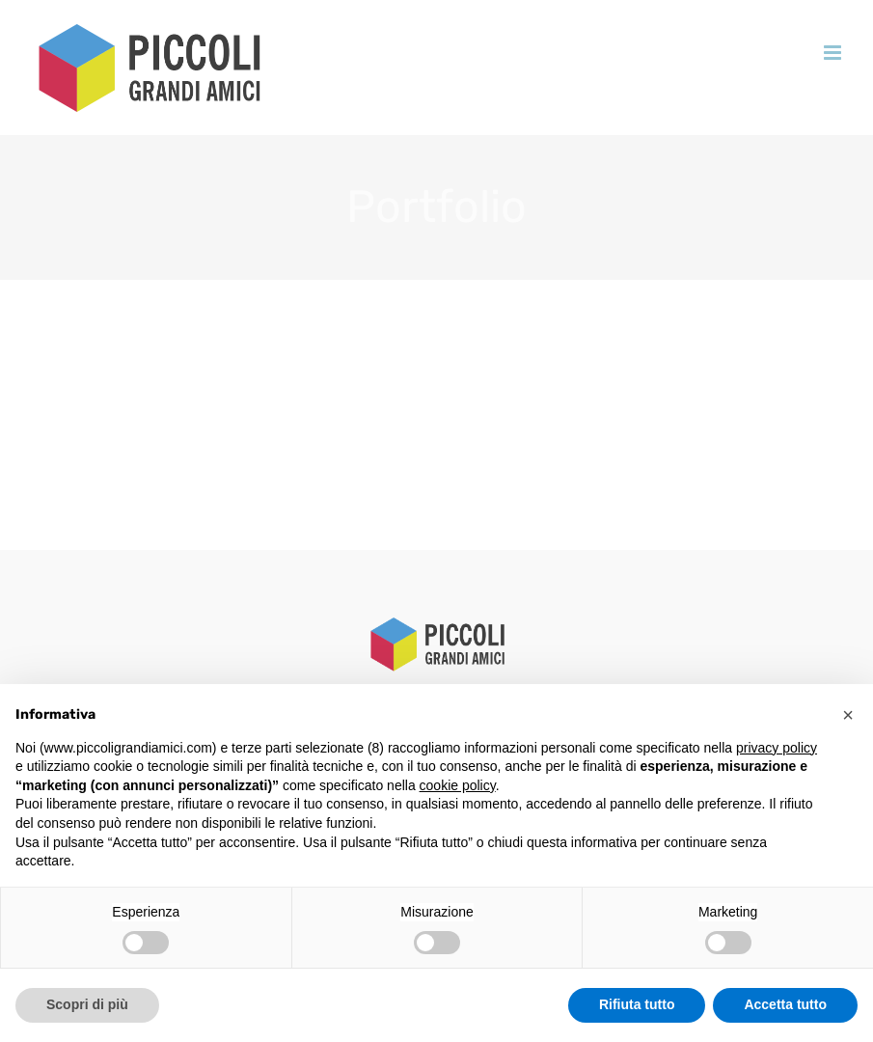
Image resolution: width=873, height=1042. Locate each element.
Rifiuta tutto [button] (637, 1004)
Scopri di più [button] (87, 1004)
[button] (847, 714)
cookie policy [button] (458, 785)
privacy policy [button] (776, 747)
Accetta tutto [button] (785, 1004)
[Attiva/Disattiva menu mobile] (834, 52)
